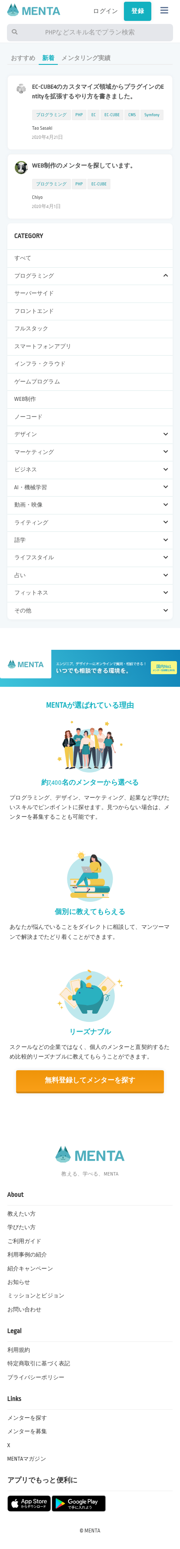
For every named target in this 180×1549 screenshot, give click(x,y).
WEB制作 (25, 399)
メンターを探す (27, 1418)
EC (93, 114)
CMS (132, 114)
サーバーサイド (34, 293)
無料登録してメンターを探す (90, 1080)
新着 (48, 58)
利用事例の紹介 (27, 1255)
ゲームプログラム (37, 382)
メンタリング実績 (85, 58)
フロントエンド (34, 311)
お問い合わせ (24, 1310)
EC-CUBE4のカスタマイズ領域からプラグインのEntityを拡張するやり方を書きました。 (98, 92)
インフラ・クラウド (40, 364)
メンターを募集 (27, 1431)
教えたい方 (21, 1214)
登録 (137, 11)
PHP (79, 114)
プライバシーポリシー (35, 1377)
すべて (22, 258)
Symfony (152, 114)
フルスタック (31, 329)
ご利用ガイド (24, 1241)
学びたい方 (21, 1227)
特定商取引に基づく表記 (38, 1364)
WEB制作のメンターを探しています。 (84, 165)
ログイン (105, 11)
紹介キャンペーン (30, 1269)
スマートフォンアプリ (42, 346)
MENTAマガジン (26, 1459)
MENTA (92, 1531)
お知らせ (18, 1282)
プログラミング (51, 114)
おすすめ (23, 58)
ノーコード (28, 417)
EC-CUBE (112, 114)
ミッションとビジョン (35, 1296)
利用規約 (18, 1350)
